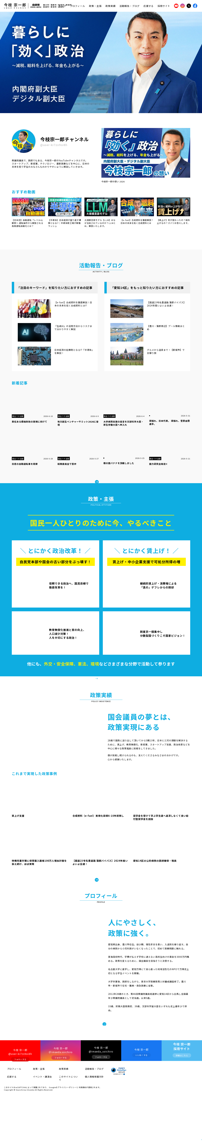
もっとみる (103, 478)
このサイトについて (65, 1122)
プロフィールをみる (127, 1060)
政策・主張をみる (103, 689)
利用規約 (82, 1131)
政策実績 (110, 6)
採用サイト (164, 6)
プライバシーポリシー (67, 1131)
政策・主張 (95, 6)
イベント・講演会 (38, 1122)
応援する (149, 6)
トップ (62, 6)
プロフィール (77, 6)
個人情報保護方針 (90, 1122)
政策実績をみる (101, 904)
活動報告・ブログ (129, 6)
